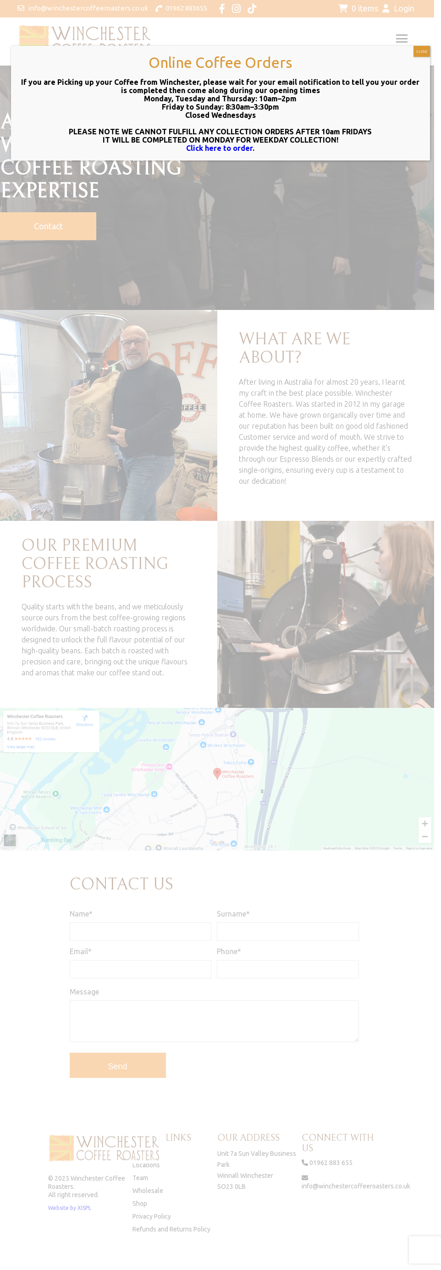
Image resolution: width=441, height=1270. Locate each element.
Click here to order (219, 148)
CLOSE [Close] (421, 52)
